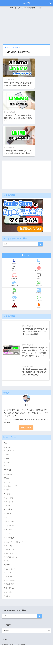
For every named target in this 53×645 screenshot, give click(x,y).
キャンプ (14, 270)
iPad (38, 225)
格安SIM (14, 255)
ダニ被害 (9, 495)
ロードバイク (14, 247)
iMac (38, 240)
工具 (7, 526)
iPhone (14, 225)
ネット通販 (8, 475)
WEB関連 (38, 255)
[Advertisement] (26, 27)
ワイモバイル (10, 546)
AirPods (14, 233)
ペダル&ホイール (11, 523)
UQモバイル (10, 542)
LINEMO (8, 538)
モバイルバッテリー (12, 452)
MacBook (14, 240)
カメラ (8, 448)
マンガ (8, 562)
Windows (9, 439)
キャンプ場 (9, 463)
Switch (14, 262)
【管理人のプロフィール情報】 (14, 611)
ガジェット (38, 247)
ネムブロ (27, 3)
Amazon (38, 270)
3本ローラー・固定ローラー (15, 508)
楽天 (7, 483)
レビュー (7, 499)
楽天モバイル (10, 550)
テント (8, 471)
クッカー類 (9, 467)
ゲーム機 (9, 558)
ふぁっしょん (10, 491)
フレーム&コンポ (11, 519)
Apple (6, 408)
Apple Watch (38, 233)
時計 (7, 455)
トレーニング (10, 515)
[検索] (40, 208)
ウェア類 (9, 511)
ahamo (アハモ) (11, 535)
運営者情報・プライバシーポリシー (16, 615)
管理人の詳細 (26, 393)
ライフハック (38, 262)
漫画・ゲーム (9, 554)
